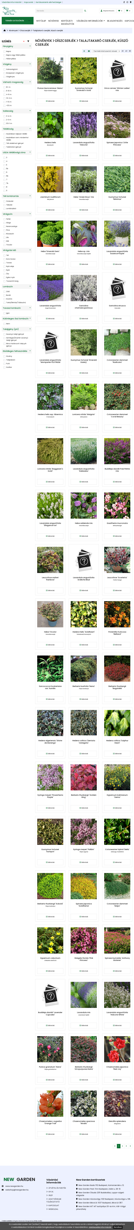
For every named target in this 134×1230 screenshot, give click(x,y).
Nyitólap (41, 20)
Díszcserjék (25, 30)
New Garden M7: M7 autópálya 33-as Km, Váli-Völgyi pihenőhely (101, 1207)
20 (123, 51)
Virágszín (7, 214)
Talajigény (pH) (11, 329)
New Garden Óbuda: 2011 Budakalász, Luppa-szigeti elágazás (100, 1194)
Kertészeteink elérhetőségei (48, 2)
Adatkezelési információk (100, 1227)
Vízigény (7, 64)
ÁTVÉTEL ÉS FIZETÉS (56, 1188)
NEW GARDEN (7, 1221)
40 (126, 51)
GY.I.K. (50, 1191)
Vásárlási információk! (12, 2)
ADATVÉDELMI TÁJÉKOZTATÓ (53, 1200)
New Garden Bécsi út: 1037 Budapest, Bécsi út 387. (99, 1202)
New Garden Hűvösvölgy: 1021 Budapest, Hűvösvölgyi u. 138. (103, 1199)
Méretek (50, 101)
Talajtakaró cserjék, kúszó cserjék (48, 30)
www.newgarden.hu (14, 1186)
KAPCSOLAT (52, 1205)
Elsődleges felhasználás (15, 351)
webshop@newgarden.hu (16, 1190)
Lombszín (8, 286)
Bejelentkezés (115, 20)
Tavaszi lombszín (12, 308)
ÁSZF (49, 1195)
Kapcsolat (28, 2)
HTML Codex (38, 1221)
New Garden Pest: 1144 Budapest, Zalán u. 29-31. (98, 1189)
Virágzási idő (9, 250)
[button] (128, 11)
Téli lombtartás (11, 196)
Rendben (118, 1227)
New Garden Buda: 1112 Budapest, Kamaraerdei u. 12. (100, 1185)
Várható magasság (13, 82)
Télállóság (8, 128)
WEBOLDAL (52, 1209)
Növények (53, 20)
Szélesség (8, 110)
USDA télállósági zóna (14, 152)
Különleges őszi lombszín (15, 318)
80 (130, 51)
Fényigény (8, 46)
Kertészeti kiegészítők (67, 22)
